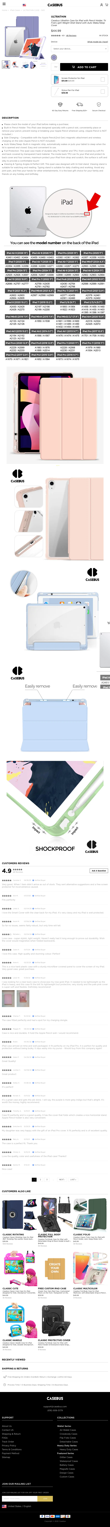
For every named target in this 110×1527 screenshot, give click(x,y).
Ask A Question (99, 871)
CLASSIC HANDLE (12, 1340)
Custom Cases (67, 1477)
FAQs (5, 1438)
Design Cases (66, 1473)
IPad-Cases (15, 10)
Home (4, 10)
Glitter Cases (66, 1457)
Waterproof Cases (69, 1461)
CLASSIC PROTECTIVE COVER (54, 1340)
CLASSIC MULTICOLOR (85, 1288)
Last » (73, 1180)
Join (45, 1499)
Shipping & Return (11, 1434)
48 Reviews (71, 35)
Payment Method (10, 1453)
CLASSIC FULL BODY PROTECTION (49, 1235)
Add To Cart (84, 67)
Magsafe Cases (67, 1469)
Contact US (7, 1430)
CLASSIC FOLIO (81, 1234)
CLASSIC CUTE (10, 1288)
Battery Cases (67, 1465)
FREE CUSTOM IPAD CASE (52, 1288)
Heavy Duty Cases (69, 1449)
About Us (7, 1426)
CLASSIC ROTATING (13, 1234)
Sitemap (6, 1457)
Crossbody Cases (68, 1434)
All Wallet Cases (68, 1430)
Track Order (8, 1441)
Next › (62, 1180)
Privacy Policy (9, 1445)
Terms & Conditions (12, 1449)
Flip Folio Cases (68, 1438)
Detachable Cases (69, 1441)
